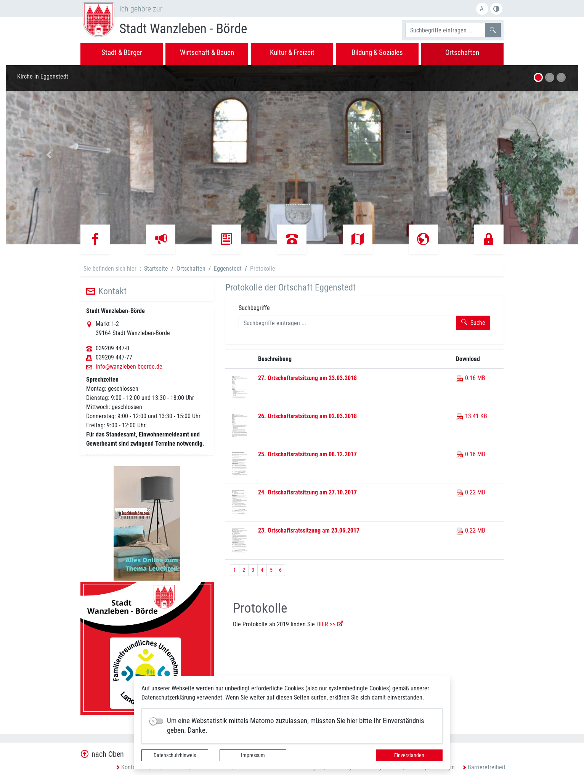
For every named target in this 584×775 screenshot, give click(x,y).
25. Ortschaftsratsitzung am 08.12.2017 (307, 454)
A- (482, 8)
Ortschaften (190, 268)
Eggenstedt (228, 268)
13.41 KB (471, 416)
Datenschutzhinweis (175, 755)
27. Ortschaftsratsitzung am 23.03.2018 (307, 378)
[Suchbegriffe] (445, 30)
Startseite (156, 268)
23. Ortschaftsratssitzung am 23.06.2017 (308, 530)
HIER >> (325, 624)
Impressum (253, 755)
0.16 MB (470, 378)
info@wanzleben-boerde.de (129, 367)
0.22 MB (470, 492)
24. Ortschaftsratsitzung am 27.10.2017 (307, 492)
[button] (48, 154)
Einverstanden (409, 755)
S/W (496, 9)
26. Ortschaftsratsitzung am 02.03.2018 (307, 416)
